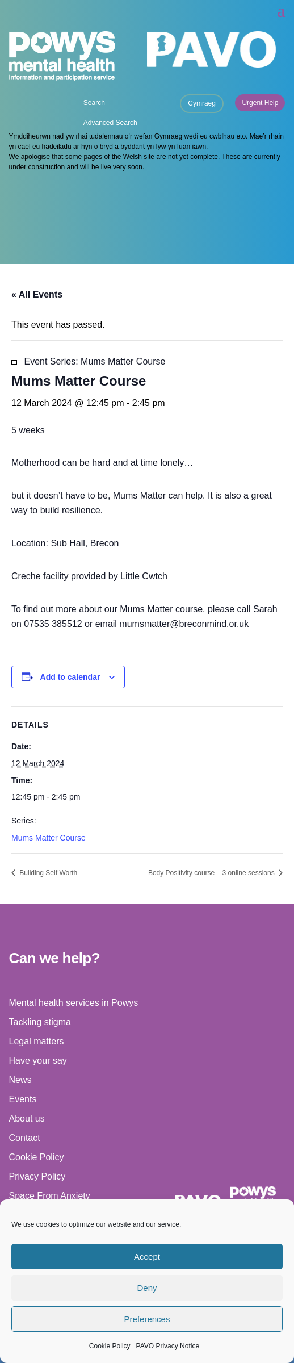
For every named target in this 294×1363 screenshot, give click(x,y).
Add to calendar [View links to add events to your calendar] (70, 677)
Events (23, 1099)
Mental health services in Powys (73, 1002)
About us (27, 1118)
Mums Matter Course (48, 837)
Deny (147, 1288)
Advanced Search (110, 123)
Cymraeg (202, 103)
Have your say (38, 1060)
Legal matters (36, 1041)
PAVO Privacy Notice (168, 1346)
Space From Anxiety (49, 1196)
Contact (24, 1138)
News (20, 1080)
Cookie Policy (110, 1346)
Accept (147, 1256)
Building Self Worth (47, 873)
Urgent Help (260, 103)
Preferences (147, 1319)
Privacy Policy (37, 1176)
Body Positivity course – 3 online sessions (212, 873)
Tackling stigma (40, 1022)
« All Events (36, 294)
